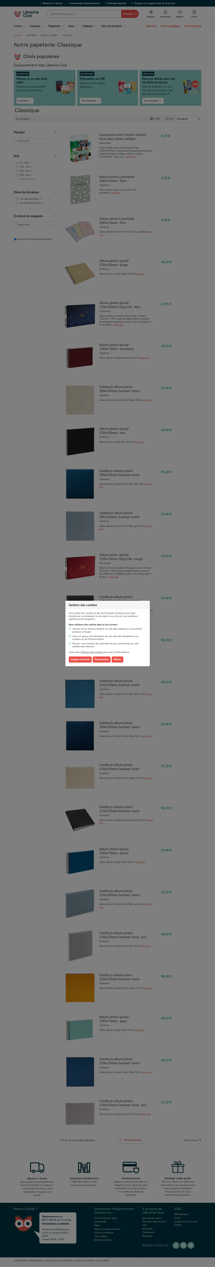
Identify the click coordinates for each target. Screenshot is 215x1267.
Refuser (117, 659)
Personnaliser (102, 659)
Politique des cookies (92, 652)
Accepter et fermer (80, 659)
